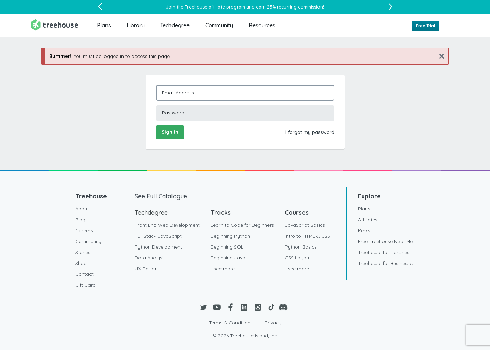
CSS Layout (298, 258)
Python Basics (301, 247)
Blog (80, 220)
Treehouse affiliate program (215, 7)
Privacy (273, 323)
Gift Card (85, 285)
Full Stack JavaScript (158, 236)
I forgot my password (309, 132)
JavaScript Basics (305, 225)
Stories (83, 252)
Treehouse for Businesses (386, 263)
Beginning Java (228, 258)
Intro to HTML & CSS (307, 236)
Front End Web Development (167, 225)
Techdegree (175, 25)
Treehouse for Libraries (383, 252)
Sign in (170, 132)
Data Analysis (150, 258)
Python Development (158, 247)
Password (173, 113)
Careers (84, 230)
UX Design (146, 269)
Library (136, 25)
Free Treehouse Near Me (385, 241)
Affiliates (367, 220)
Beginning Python (230, 236)
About (82, 209)
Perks (364, 230)
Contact (84, 274)
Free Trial (425, 25)
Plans (104, 25)
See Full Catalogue (161, 196)
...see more (223, 269)
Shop (81, 263)
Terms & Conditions (231, 323)
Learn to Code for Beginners (242, 225)
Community (219, 25)
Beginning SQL (227, 247)
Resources (262, 25)
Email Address (178, 93)
